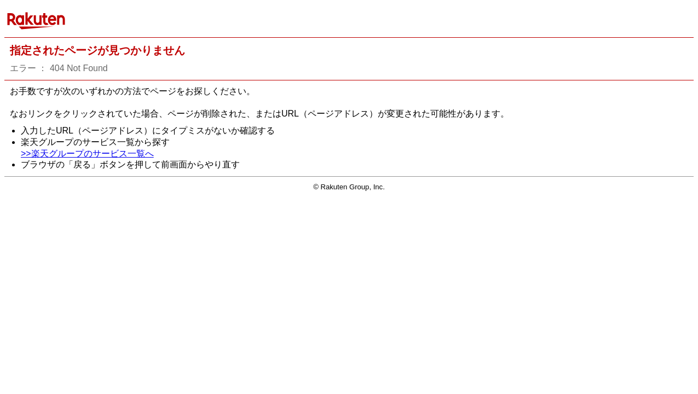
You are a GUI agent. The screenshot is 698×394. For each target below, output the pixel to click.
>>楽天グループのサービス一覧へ (87, 153)
